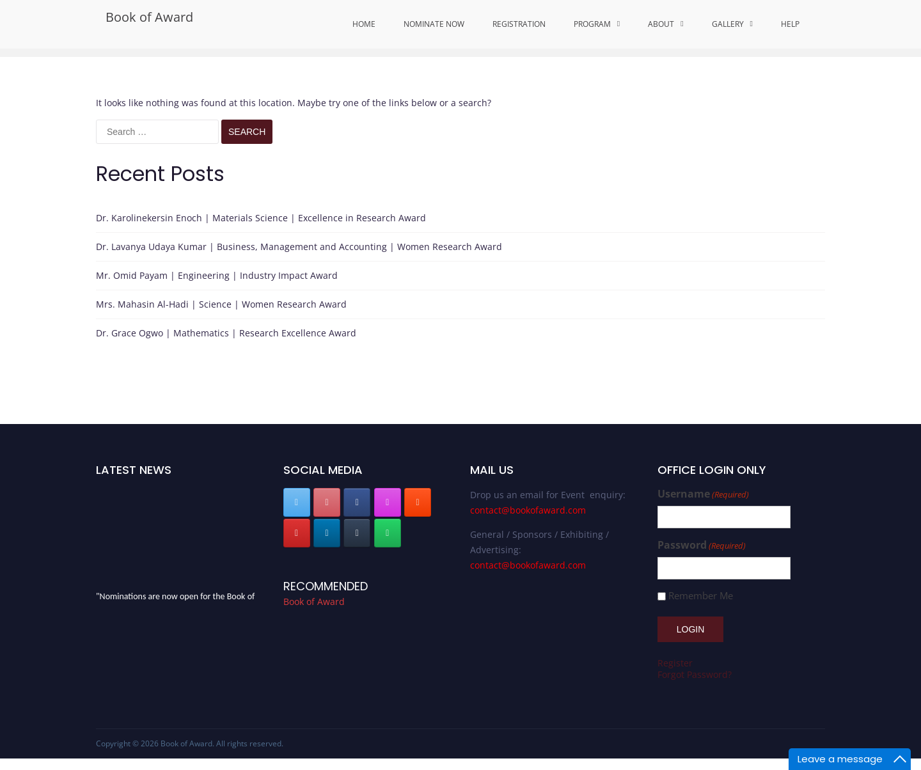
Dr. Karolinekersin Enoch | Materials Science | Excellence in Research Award (261, 218)
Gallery (728, 24)
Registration (519, 24)
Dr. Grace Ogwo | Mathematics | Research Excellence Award (226, 333)
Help (790, 24)
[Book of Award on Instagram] (387, 502)
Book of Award (149, 17)
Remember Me (700, 596)
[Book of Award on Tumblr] (356, 533)
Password (701, 545)
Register (675, 663)
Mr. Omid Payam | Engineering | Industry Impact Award (217, 275)
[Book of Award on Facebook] (356, 502)
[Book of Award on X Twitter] (296, 502)
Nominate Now (434, 24)
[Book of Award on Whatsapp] (387, 533)
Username (703, 494)
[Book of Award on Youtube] (296, 533)
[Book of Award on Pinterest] (326, 502)
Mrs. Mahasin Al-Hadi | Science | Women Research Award (221, 304)
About (661, 24)
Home (363, 24)
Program (592, 24)
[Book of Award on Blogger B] (417, 502)
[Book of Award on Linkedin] (326, 533)
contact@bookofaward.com (528, 510)
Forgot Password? (694, 674)
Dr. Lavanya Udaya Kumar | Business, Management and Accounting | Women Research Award (299, 246)
